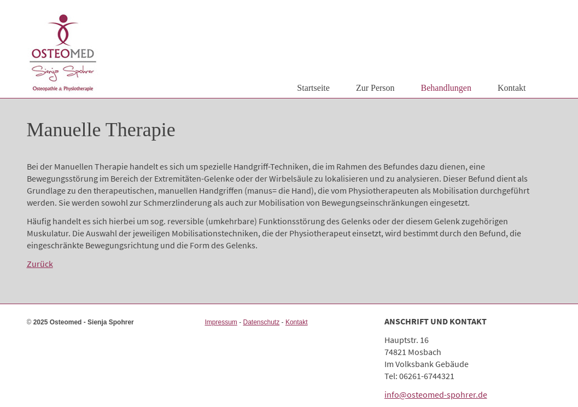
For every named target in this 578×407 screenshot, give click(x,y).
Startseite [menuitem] (313, 87)
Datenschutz (261, 322)
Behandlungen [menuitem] (446, 87)
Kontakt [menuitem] (512, 87)
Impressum (221, 322)
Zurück (40, 263)
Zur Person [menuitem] (375, 87)
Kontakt (296, 322)
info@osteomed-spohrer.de (435, 394)
